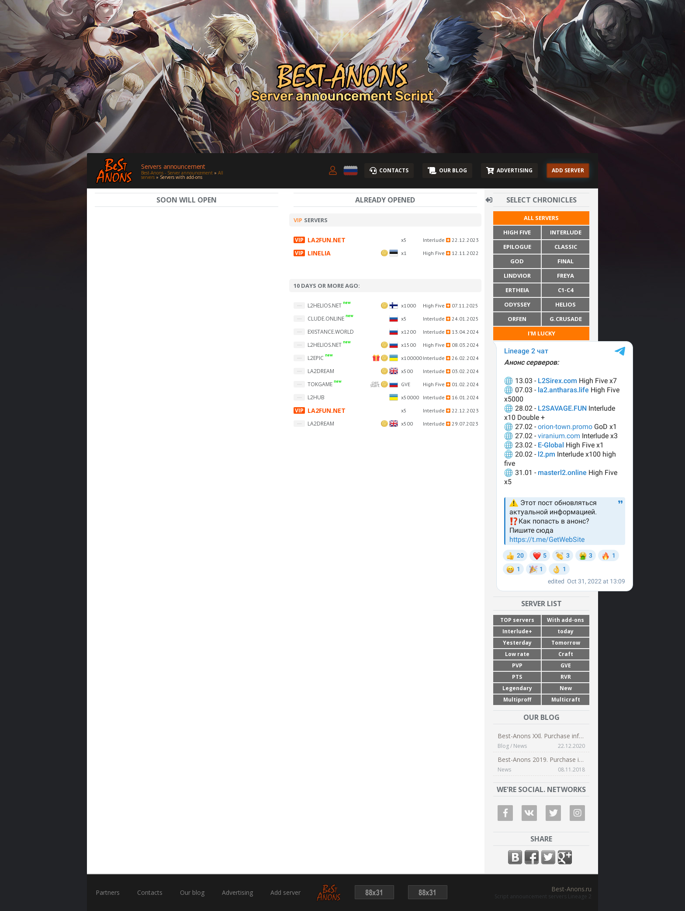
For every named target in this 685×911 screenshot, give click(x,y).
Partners (108, 893)
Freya (565, 275)
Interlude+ (517, 631)
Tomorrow (565, 642)
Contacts (150, 893)
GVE (565, 665)
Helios (565, 304)
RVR (565, 677)
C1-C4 (565, 290)
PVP (517, 665)
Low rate (517, 654)
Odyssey (517, 304)
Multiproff (517, 699)
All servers (541, 218)
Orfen (517, 319)
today (565, 631)
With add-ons (565, 620)
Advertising (237, 893)
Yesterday (517, 642)
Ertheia (517, 290)
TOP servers (517, 620)
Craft (565, 654)
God (517, 261)
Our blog (192, 893)
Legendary (517, 688)
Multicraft (565, 699)
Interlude (565, 232)
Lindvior (517, 275)
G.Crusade (566, 319)
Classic (565, 247)
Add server (285, 893)
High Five (517, 232)
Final (565, 261)
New (566, 688)
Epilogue (517, 247)
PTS (517, 677)
